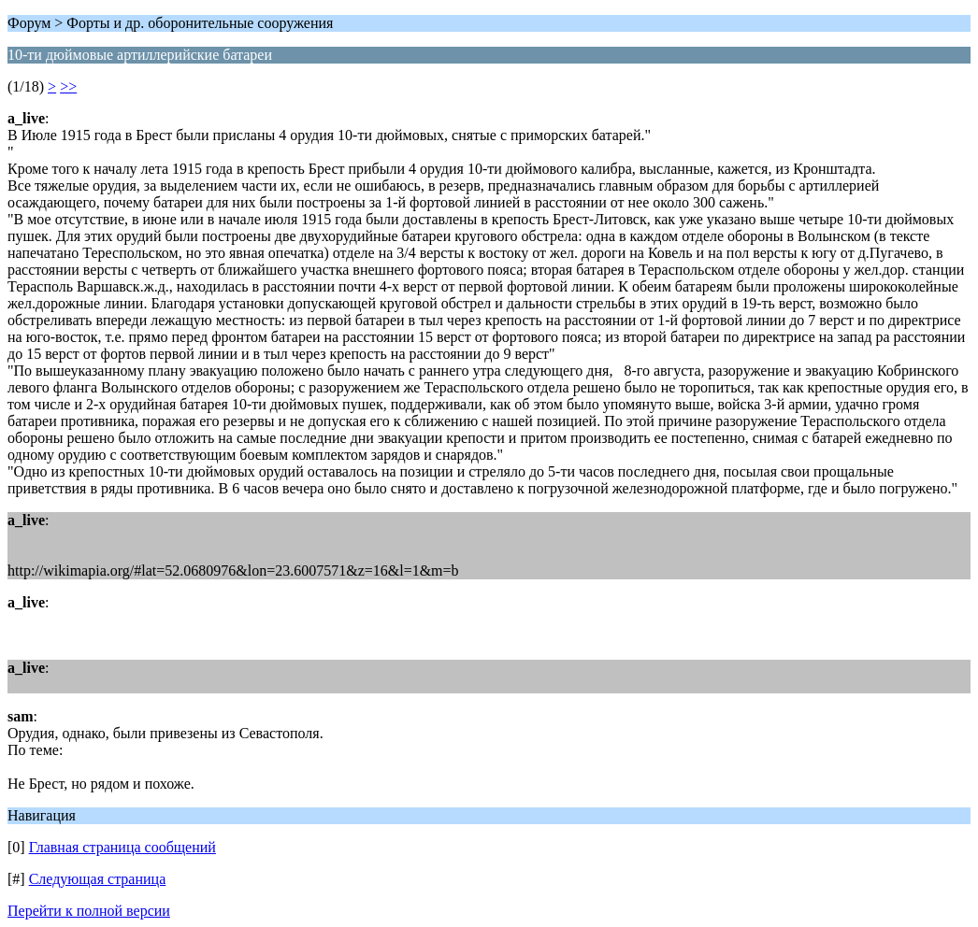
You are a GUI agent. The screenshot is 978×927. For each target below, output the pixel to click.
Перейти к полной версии (88, 911)
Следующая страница (97, 879)
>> (68, 86)
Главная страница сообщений (122, 847)
